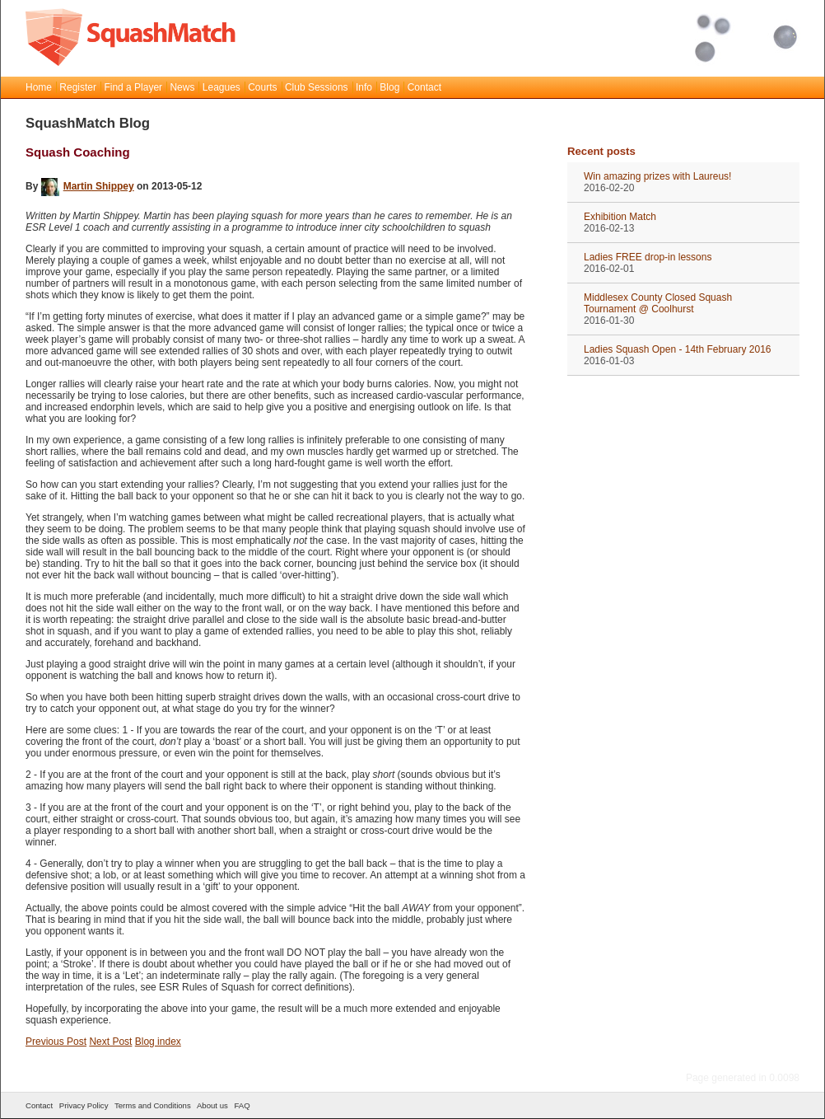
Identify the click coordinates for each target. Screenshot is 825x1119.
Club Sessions (316, 87)
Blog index (158, 1041)
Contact (424, 87)
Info (364, 87)
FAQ (241, 1105)
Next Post (110, 1041)
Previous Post (56, 1041)
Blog (389, 87)
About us (212, 1105)
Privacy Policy (84, 1105)
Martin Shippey (87, 186)
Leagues (221, 87)
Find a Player (133, 87)
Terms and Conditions (152, 1105)
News (182, 87)
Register (77, 87)
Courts (262, 87)
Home (39, 87)
